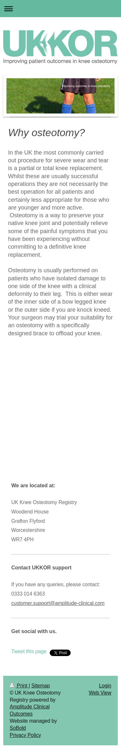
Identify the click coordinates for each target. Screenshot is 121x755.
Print (19, 685)
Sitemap (40, 685)
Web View (100, 693)
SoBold (18, 728)
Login (105, 685)
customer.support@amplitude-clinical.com (58, 603)
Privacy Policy (25, 735)
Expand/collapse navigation (60, 9)
